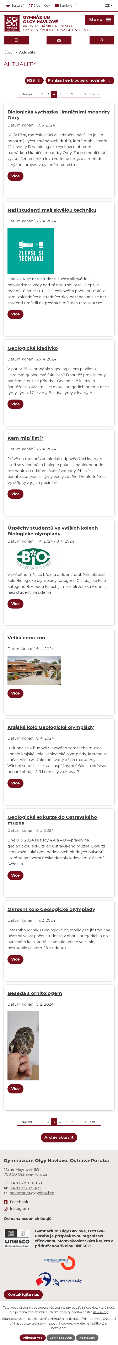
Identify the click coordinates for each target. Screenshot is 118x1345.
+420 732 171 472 (25, 1188)
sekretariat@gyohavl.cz (32, 1193)
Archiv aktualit (59, 1137)
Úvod (8, 52)
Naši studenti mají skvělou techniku (51, 210)
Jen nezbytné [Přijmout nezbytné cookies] (61, 1338)
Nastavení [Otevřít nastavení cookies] (87, 1338)
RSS (34, 80)
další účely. (100, 1312)
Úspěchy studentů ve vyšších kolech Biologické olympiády (52, 531)
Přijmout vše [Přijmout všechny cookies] (32, 1338)
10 (84, 94)
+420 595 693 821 (26, 1183)
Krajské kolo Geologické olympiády (50, 727)
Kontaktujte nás (23, 1294)
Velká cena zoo (26, 638)
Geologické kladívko (32, 348)
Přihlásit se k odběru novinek (80, 80)
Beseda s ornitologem (34, 993)
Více (15, 176)
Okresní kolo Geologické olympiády (51, 909)
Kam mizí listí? (25, 438)
